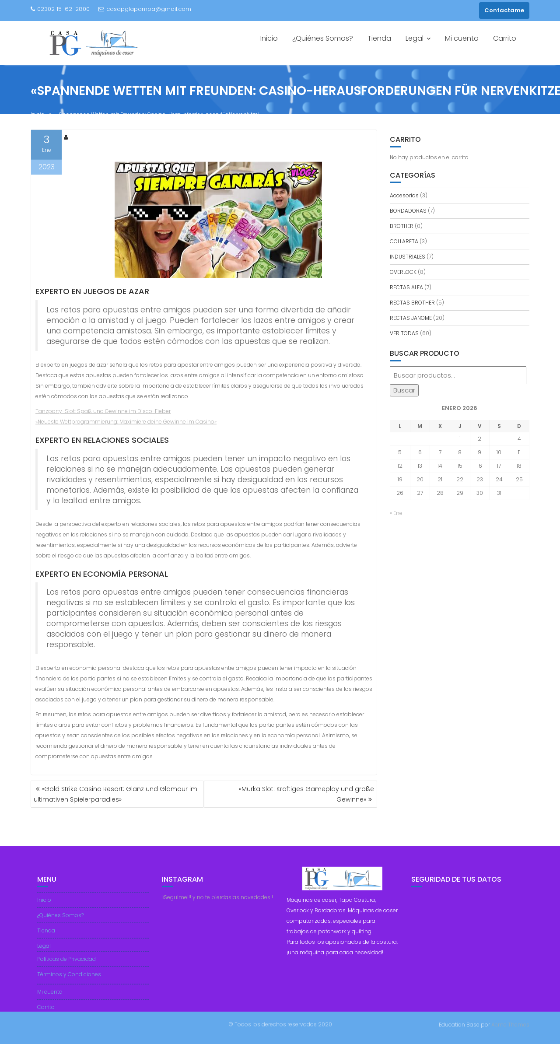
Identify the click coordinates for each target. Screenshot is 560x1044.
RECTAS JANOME (411, 318)
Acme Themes (510, 1024)
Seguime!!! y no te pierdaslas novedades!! (217, 902)
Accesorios (404, 195)
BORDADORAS (408, 210)
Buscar (404, 390)
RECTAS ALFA (406, 287)
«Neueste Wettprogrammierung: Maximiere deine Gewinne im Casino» (126, 423)
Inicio (269, 38)
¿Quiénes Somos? (322, 38)
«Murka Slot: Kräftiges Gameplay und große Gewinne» (306, 794)
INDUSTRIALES (407, 256)
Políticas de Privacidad (66, 963)
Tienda (379, 38)
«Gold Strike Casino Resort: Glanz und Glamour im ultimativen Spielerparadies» (115, 794)
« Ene (396, 513)
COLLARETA (404, 241)
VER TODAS (404, 333)
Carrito (504, 38)
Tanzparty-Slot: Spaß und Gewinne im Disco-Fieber (103, 413)
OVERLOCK (403, 272)
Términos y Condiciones (69, 979)
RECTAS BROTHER (412, 302)
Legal (415, 38)
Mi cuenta (462, 38)
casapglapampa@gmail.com (144, 9)
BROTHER (401, 226)
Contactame (504, 10)
